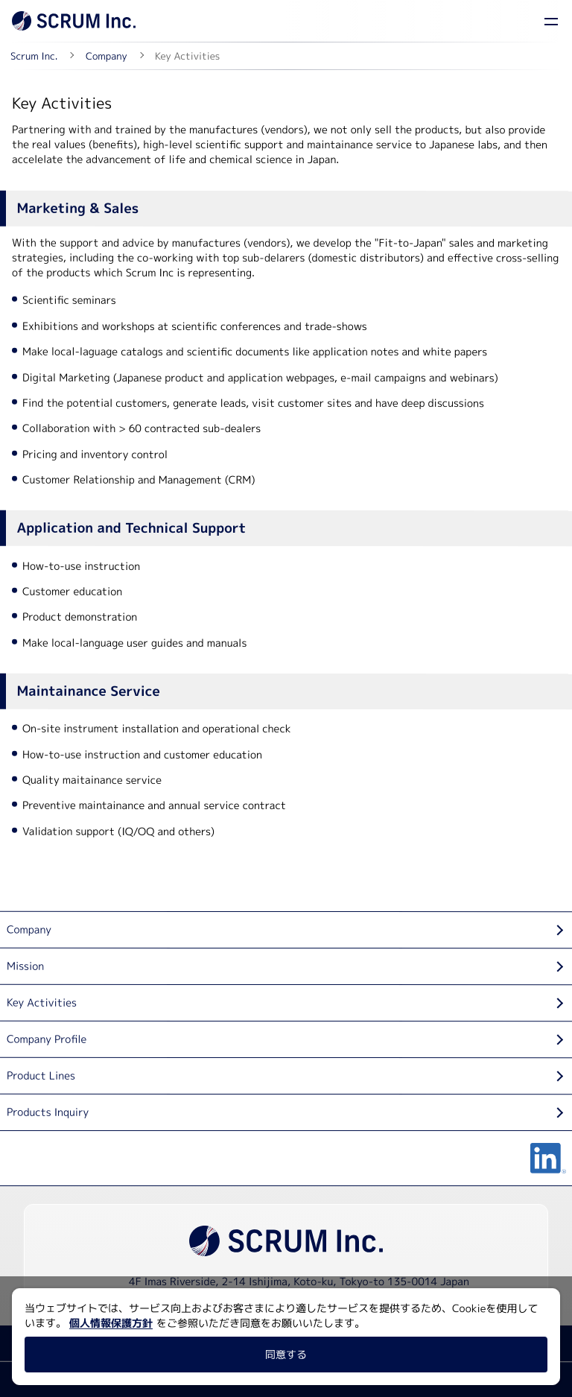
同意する (286, 1354)
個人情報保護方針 (111, 1323)
